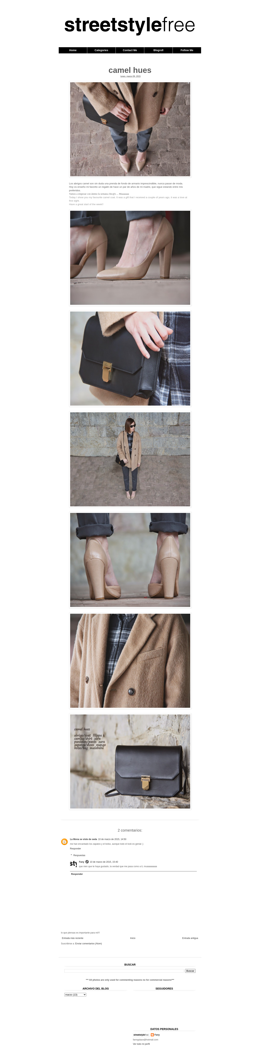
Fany (81, 862)
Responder (75, 848)
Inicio (132, 938)
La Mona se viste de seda (83, 839)
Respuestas (79, 855)
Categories (101, 50)
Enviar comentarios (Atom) (88, 943)
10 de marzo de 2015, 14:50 (112, 839)
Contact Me (130, 50)
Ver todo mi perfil (141, 1044)
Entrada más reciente (72, 938)
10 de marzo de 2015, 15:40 (104, 862)
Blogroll (158, 50)
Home (73, 50)
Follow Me (187, 50)
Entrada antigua (190, 938)
